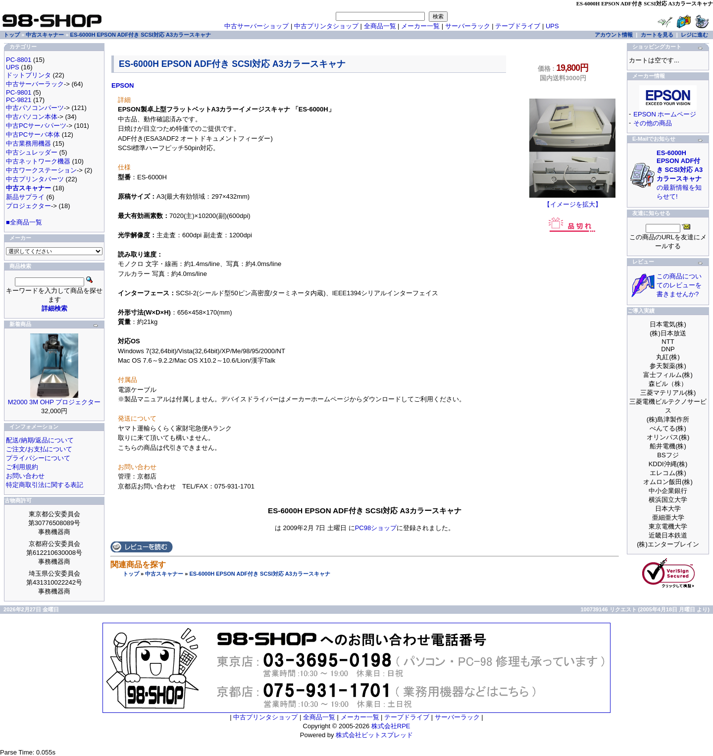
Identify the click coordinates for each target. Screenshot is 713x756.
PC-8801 (18, 59)
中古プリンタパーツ (35, 179)
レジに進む (694, 35)
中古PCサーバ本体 (33, 134)
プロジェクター (28, 206)
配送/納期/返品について (40, 440)
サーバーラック (467, 26)
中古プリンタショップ (326, 26)
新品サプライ (25, 197)
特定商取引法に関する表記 (44, 484)
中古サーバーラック (35, 84)
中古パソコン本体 (31, 116)
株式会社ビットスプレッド (374, 735)
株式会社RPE (390, 726)
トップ (131, 574)
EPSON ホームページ (664, 114)
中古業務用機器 (28, 143)
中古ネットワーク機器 (38, 161)
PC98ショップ (376, 528)
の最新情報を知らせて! (680, 174)
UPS (552, 26)
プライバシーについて (38, 458)
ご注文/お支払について (39, 449)
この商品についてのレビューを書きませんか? (679, 285)
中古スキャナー (164, 574)
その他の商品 (652, 123)
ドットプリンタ (28, 75)
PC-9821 (18, 100)
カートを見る (657, 35)
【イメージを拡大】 (572, 201)
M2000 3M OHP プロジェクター (54, 402)
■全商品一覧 (24, 222)
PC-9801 (18, 92)
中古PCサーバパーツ (36, 125)
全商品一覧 (380, 26)
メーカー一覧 (420, 26)
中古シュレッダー (31, 152)
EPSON (122, 85)
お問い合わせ (25, 476)
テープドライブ (517, 26)
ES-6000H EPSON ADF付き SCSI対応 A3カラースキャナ (259, 574)
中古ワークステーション (41, 170)
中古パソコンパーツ (35, 107)
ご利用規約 (22, 467)
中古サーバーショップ (256, 26)
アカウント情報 (614, 35)
